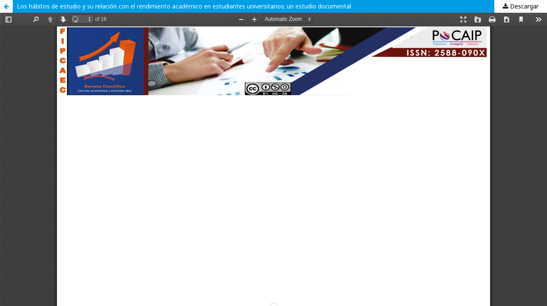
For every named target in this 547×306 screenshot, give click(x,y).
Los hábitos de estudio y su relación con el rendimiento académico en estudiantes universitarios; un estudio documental (184, 6)
